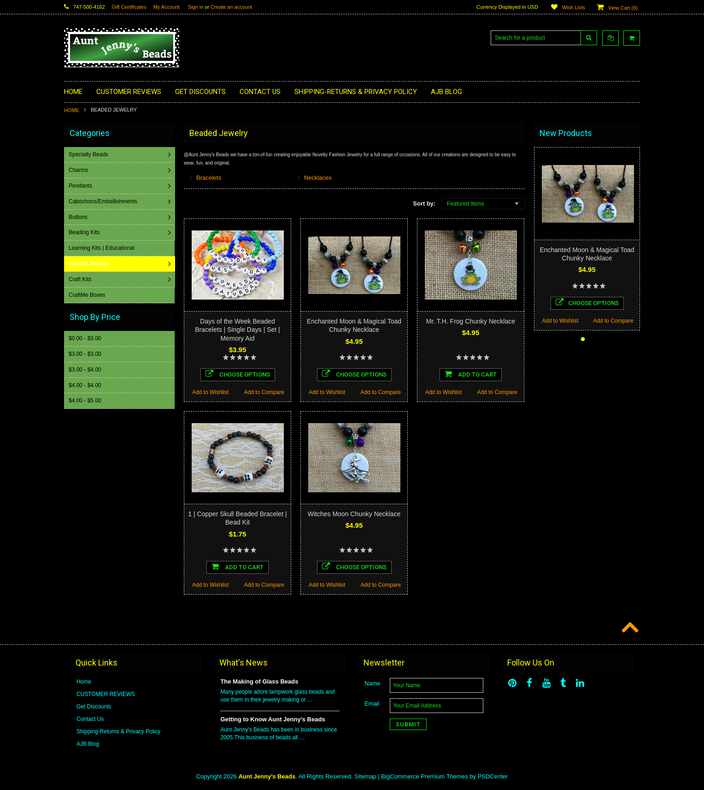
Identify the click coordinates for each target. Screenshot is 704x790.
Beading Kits (85, 232)
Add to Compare (264, 392)
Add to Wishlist (210, 392)
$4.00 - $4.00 (85, 385)
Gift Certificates (129, 7)
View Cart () (623, 8)
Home (71, 110)
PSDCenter (493, 776)
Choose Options (237, 374)
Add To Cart (471, 374)
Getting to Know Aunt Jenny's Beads (272, 719)
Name (372, 683)
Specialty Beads (89, 154)
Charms (79, 170)
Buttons (79, 217)
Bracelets (208, 177)
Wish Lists (573, 7)
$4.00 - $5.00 (85, 400)
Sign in (196, 7)
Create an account (231, 7)
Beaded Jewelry (89, 263)
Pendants (81, 186)
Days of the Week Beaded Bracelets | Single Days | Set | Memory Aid (237, 330)
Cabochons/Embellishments (104, 201)
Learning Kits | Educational (102, 248)
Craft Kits (81, 279)
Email (372, 703)
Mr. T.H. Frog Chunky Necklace (470, 321)
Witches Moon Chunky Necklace (354, 514)
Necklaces (318, 177)
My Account (166, 7)
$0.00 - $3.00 (85, 338)
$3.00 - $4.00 (85, 369)
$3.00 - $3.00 (85, 353)
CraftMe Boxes (88, 295)
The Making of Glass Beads (259, 681)
